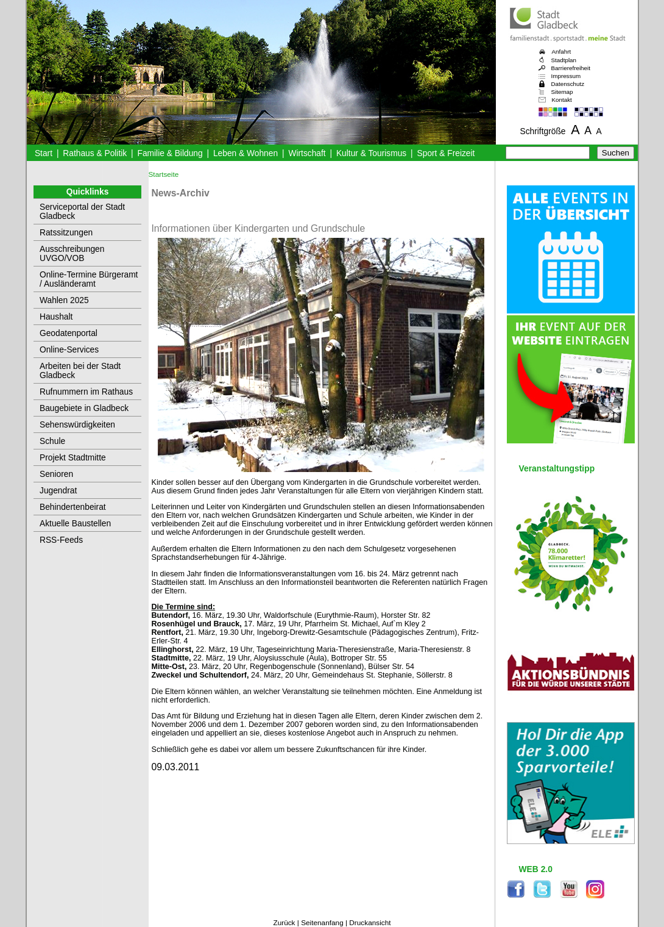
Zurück (284, 922)
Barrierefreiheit (570, 68)
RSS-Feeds (61, 540)
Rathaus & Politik (95, 153)
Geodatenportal (68, 333)
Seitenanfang (322, 922)
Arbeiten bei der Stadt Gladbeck (80, 371)
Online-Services (69, 349)
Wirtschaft (306, 153)
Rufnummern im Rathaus (86, 391)
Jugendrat (58, 490)
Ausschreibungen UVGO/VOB (72, 254)
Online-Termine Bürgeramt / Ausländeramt (89, 279)
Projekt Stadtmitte (73, 457)
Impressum (566, 76)
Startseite (164, 174)
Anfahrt (561, 51)
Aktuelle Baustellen (75, 523)
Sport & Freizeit (446, 153)
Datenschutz (568, 84)
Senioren (56, 474)
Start (43, 153)
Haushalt (56, 316)
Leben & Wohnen (245, 153)
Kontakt (562, 99)
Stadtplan (564, 60)
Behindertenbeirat (73, 507)
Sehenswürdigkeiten (77, 424)
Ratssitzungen (66, 232)
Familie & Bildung (170, 153)
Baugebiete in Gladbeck (84, 408)
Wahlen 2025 (64, 300)
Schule (52, 441)
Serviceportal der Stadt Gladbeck (82, 211)
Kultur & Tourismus (371, 153)
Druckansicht (369, 922)
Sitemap (562, 91)
